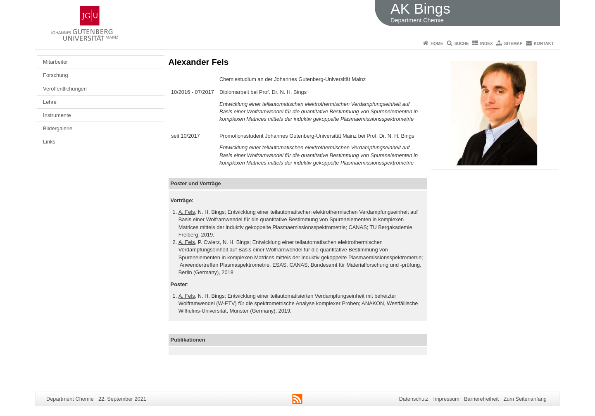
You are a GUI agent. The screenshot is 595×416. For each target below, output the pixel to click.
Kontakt (544, 43)
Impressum (446, 399)
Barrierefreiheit (481, 399)
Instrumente (57, 115)
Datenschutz (413, 399)
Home (437, 43)
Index (486, 43)
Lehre (50, 102)
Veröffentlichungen (65, 89)
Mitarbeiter (55, 62)
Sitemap (513, 43)
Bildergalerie (57, 128)
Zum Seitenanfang (525, 399)
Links (49, 142)
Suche (462, 43)
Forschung (55, 75)
